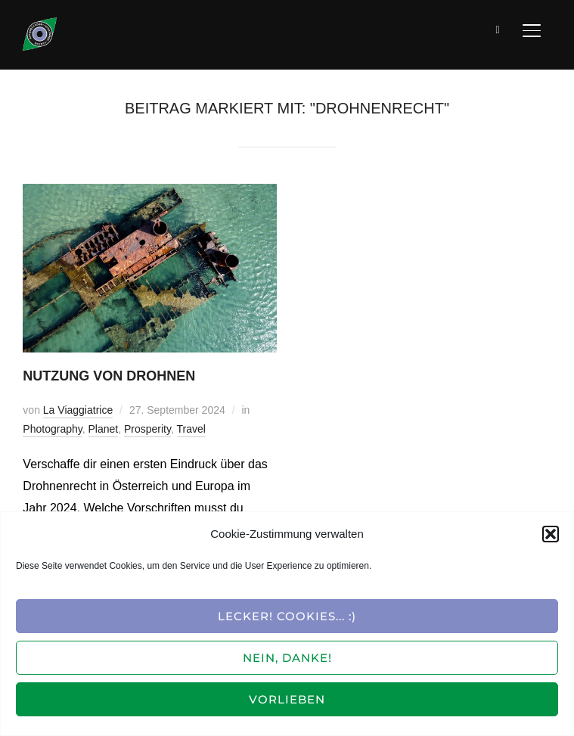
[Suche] (498, 29)
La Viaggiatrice (78, 410)
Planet (103, 429)
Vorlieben (287, 699)
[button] (550, 534)
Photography (52, 429)
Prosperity (147, 429)
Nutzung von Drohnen (109, 376)
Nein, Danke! (287, 658)
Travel (191, 429)
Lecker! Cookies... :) (287, 616)
